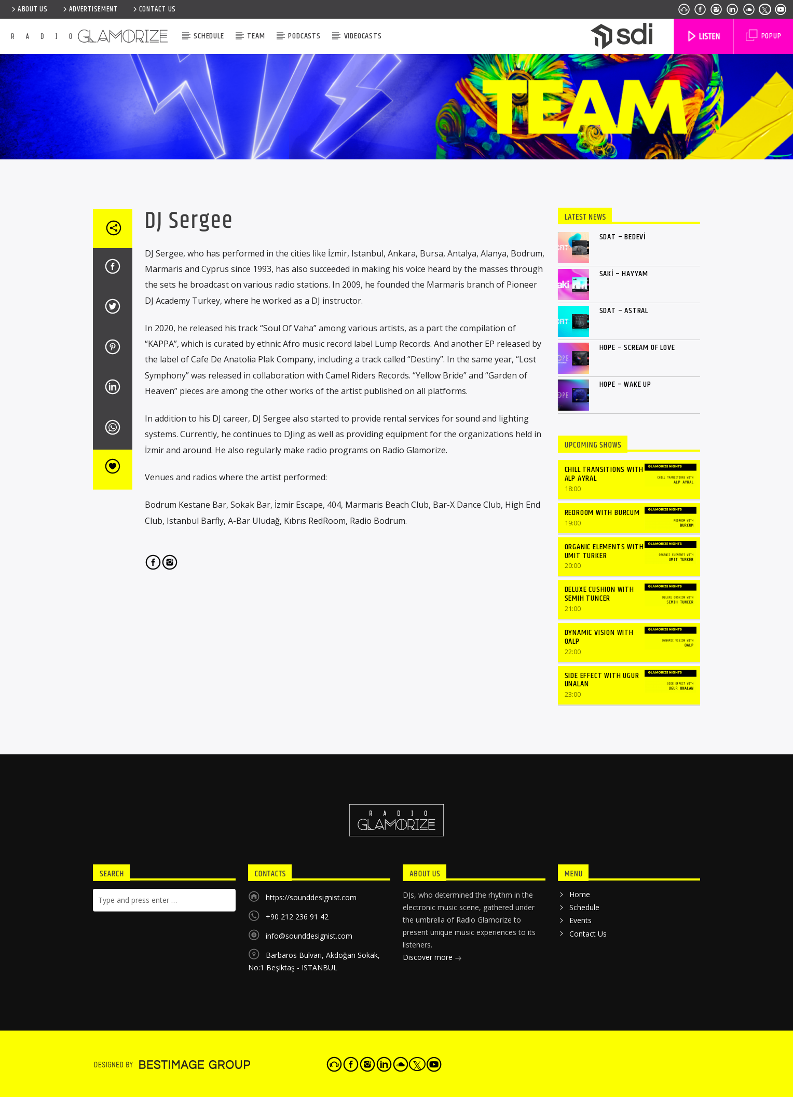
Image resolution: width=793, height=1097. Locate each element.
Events (580, 920)
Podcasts (304, 36)
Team (256, 36)
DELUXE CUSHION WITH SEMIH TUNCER (599, 594)
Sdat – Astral (623, 311)
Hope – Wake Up (625, 384)
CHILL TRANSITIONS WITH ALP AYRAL (604, 474)
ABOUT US (29, 9)
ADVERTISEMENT (89, 9)
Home (579, 894)
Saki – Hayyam (623, 274)
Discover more (432, 958)
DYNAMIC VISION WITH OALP (599, 637)
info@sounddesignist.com (309, 936)
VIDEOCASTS (363, 36)
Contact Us (153, 9)
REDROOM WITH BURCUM (602, 512)
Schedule (209, 36)
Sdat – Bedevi (622, 237)
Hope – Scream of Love (637, 348)
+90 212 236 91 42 (297, 917)
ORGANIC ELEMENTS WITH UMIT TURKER (604, 551)
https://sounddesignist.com (311, 897)
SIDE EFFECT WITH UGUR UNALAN (602, 680)
